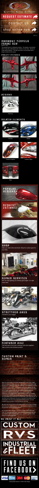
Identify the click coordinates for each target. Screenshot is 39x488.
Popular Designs (9, 190)
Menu (35, 35)
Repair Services (14, 278)
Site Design (27, 481)
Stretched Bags (14, 312)
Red (10, 180)
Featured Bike (13, 343)
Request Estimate (10, 206)
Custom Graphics (10, 159)
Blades (28, 138)
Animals (10, 138)
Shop (6, 245)
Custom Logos (28, 159)
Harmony (10, 113)
